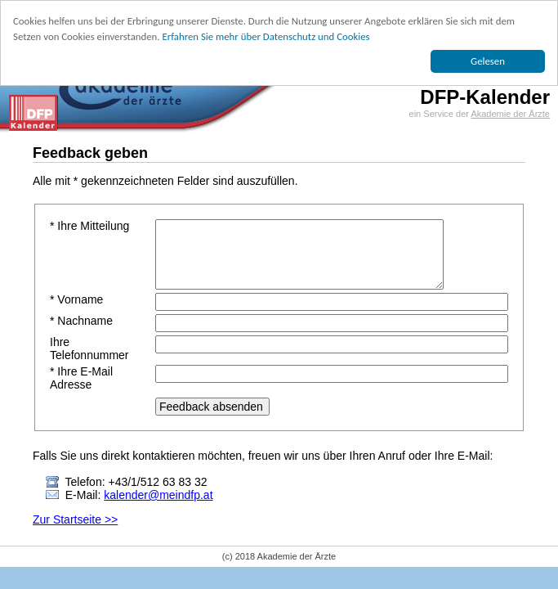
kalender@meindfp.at (158, 494)
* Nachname (81, 320)
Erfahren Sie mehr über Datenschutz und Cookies (265, 36)
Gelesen (488, 61)
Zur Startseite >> (75, 519)
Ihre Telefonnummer (89, 348)
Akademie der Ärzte (510, 114)
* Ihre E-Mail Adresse (81, 378)
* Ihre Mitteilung (89, 225)
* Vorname (76, 299)
